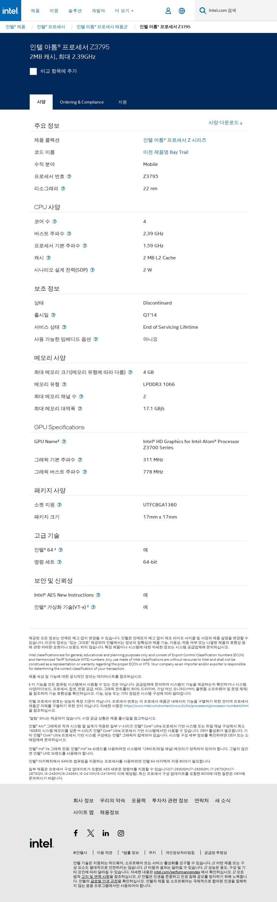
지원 (122, 102)
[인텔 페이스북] (76, 834)
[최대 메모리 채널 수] (81, 396)
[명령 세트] (59, 562)
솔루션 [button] (75, 10)
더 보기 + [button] (124, 10)
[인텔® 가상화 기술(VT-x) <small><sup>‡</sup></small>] (93, 607)
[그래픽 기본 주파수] (80, 459)
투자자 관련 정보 (170, 801)
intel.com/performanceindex (177, 872)
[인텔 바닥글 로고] (42, 843)
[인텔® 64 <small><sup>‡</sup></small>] (60, 549)
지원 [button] (54, 10)
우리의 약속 (112, 801)
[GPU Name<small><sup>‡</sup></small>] (64, 441)
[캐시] (48, 257)
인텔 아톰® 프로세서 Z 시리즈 (174, 140)
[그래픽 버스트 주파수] (84, 471)
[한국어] (181, 10)
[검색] (203, 10)
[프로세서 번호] (69, 176)
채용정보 (109, 812)
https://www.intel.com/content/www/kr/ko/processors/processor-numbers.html (186, 705)
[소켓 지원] (59, 504)
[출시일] (53, 315)
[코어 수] (54, 221)
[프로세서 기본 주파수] (84, 245)
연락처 (201, 801)
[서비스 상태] (64, 327)
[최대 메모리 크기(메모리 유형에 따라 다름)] (130, 372)
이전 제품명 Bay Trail (165, 152)
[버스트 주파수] (69, 233)
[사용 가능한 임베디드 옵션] (95, 339)
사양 (41, 102)
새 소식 (223, 801)
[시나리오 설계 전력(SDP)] (92, 269)
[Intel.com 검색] (241, 10)
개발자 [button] (98, 10)
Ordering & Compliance (82, 102)
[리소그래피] (63, 188)
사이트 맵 (83, 812)
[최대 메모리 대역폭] (80, 408)
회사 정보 (83, 801)
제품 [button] (35, 10)
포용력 (138, 801)
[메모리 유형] (64, 384)
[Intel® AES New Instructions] (98, 594)
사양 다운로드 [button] (226, 123)
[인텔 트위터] (91, 834)
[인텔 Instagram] (121, 834)
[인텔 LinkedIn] (106, 834)
